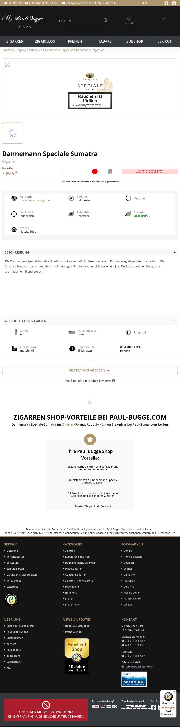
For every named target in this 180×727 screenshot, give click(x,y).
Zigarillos (45, 41)
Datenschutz (14, 661)
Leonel (128, 568)
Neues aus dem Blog (77, 626)
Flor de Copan (132, 592)
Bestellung (13, 562)
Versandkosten (16, 556)
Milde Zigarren (73, 568)
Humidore (71, 592)
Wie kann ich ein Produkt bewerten (90, 381)
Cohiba (128, 550)
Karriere (11, 643)
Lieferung (12, 550)
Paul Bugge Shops (17, 632)
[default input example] (75, 171)
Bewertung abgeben (89, 370)
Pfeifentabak (72, 604)
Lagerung (12, 586)
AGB (9, 667)
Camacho (129, 574)
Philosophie (14, 649)
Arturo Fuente (132, 598)
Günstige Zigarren (75, 574)
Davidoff (129, 562)
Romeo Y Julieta (133, 556)
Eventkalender (73, 632)
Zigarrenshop (128, 529)
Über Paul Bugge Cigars (20, 626)
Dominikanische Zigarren (80, 562)
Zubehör (134, 41)
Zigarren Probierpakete (79, 580)
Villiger (128, 604)
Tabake (105, 41)
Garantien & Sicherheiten (22, 574)
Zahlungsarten (15, 568)
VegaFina (129, 586)
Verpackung (14, 580)
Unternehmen (15, 637)
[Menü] (174, 692)
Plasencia (129, 580)
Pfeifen (75, 41)
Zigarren (15, 41)
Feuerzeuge (72, 586)
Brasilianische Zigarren (36, 200)
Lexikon (165, 41)
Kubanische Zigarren (77, 556)
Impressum (13, 655)
